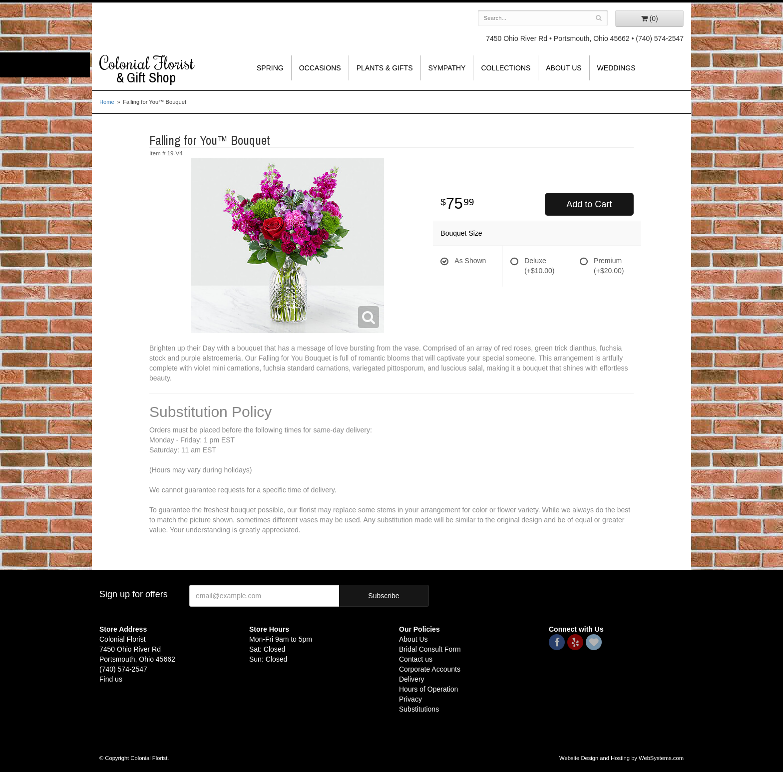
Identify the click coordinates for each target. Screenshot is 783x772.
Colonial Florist (166, 69)
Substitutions (419, 709)
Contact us (415, 659)
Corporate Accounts (429, 669)
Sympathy (447, 68)
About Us (563, 68)
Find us (110, 679)
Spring (270, 68)
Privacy (410, 699)
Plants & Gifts (385, 68)
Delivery (411, 679)
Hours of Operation (428, 689)
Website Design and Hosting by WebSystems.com (621, 758)
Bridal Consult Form (430, 649)
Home (106, 102)
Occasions (320, 68)
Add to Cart (589, 204)
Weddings (616, 68)
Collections (505, 68)
